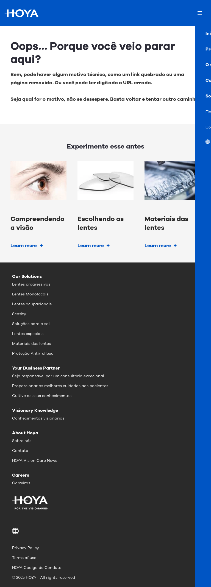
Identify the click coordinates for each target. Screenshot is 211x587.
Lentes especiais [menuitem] (27, 333)
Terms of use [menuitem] (24, 557)
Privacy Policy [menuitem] (25, 547)
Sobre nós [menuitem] (21, 440)
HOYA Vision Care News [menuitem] (34, 460)
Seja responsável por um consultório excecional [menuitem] (58, 376)
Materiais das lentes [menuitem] (31, 343)
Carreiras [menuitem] (21, 483)
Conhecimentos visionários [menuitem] (38, 418)
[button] (105, 531)
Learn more (23, 245)
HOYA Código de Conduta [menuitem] (37, 567)
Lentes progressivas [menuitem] (31, 284)
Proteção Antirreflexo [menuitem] (33, 353)
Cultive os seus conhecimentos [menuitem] (41, 395)
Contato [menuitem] (20, 450)
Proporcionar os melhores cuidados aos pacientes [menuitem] (60, 385)
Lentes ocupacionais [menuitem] (32, 304)
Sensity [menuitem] (19, 314)
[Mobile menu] (200, 13)
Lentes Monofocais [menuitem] (30, 294)
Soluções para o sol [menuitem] (31, 323)
